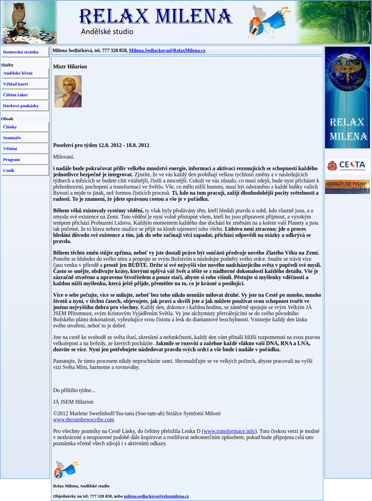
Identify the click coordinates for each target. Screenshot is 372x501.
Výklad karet (15, 83)
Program (11, 159)
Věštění (10, 148)
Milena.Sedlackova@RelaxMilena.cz (167, 50)
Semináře (12, 137)
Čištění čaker (15, 94)
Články (10, 126)
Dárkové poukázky (21, 105)
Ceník (8, 170)
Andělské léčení (17, 73)
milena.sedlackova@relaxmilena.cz (156, 496)
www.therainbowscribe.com (83, 419)
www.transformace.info (229, 431)
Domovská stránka (20, 51)
